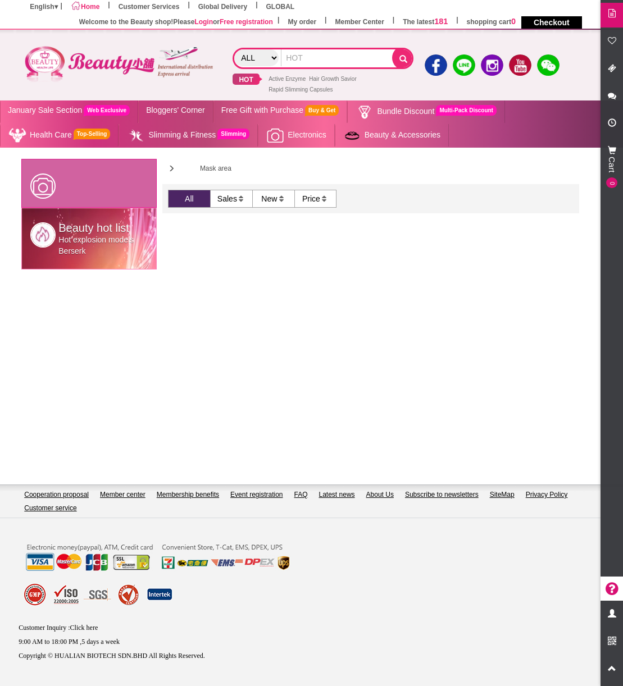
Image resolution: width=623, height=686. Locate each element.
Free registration (246, 22)
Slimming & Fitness (187, 135)
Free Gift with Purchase (280, 110)
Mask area (215, 168)
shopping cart (491, 22)
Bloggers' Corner (175, 110)
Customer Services (149, 7)
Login (203, 22)
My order (302, 22)
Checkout (552, 22)
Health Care (59, 135)
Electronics (296, 135)
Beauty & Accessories (391, 135)
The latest (425, 22)
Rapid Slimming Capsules (301, 89)
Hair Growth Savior (332, 79)
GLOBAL (280, 7)
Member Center (359, 22)
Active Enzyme (287, 79)
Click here (84, 628)
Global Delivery (222, 7)
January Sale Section (69, 110)
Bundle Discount (426, 111)
